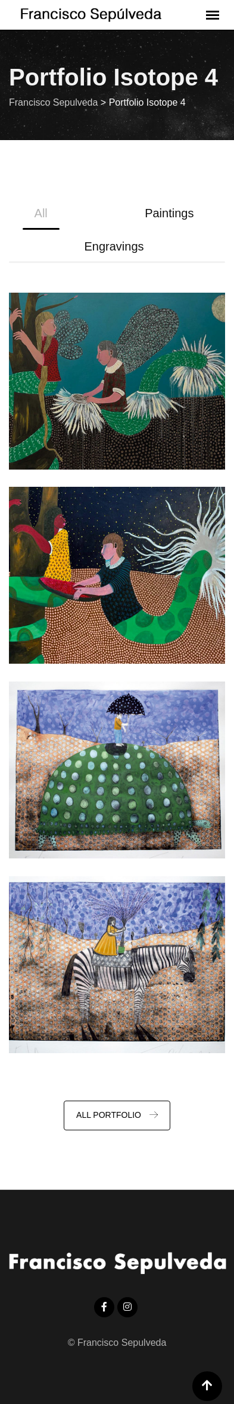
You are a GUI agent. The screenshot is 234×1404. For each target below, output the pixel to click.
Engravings (113, 246)
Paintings (169, 213)
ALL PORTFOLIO (117, 1115)
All (41, 213)
